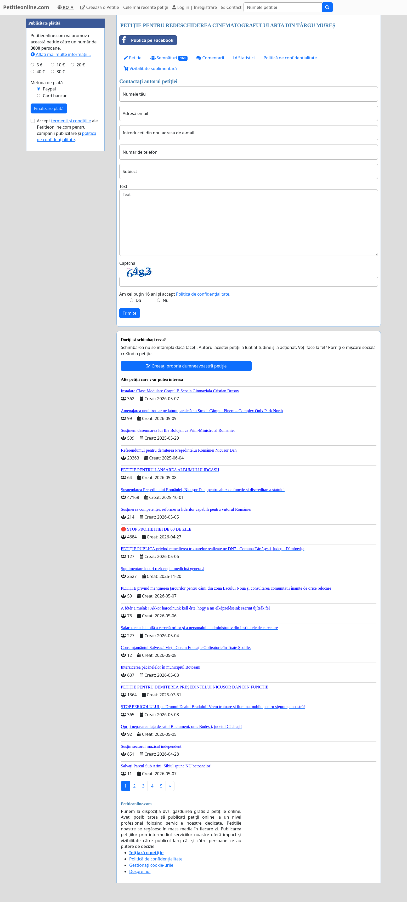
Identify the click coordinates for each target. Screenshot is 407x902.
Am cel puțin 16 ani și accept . (174, 294)
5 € (39, 222)
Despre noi (139, 871)
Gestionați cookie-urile (151, 865)
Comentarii (210, 58)
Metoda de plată (47, 239)
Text (123, 186)
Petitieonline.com (26, 7)
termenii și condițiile (71, 277)
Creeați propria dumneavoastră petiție (186, 366)
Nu (165, 300)
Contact (231, 7)
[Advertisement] (65, 93)
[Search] (283, 7)
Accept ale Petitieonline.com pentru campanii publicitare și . (67, 287)
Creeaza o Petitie (99, 7)
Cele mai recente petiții (145, 7)
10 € (60, 222)
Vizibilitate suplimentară (150, 68)
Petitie (133, 58)
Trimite (130, 313)
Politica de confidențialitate (202, 294)
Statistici (244, 58)
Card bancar (55, 252)
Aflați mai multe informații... (61, 211)
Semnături (169, 58)
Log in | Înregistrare (194, 7)
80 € (60, 228)
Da (138, 300)
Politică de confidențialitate (290, 58)
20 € (81, 222)
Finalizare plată (49, 265)
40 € (41, 228)
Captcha (127, 263)
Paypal (49, 246)
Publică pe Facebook (146, 40)
